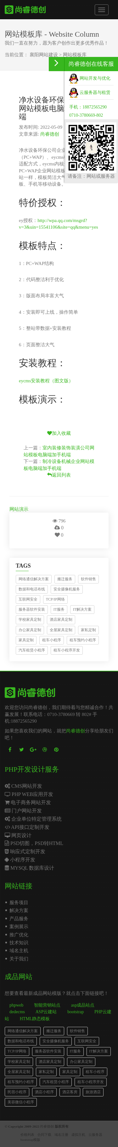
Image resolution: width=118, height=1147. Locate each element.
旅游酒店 (93, 1092)
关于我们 (18, 958)
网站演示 (18, 509)
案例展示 (18, 926)
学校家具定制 (30, 619)
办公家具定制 (30, 630)
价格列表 (27, 1135)
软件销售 (88, 579)
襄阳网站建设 (44, 54)
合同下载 (44, 1135)
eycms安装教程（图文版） (46, 380)
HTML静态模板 (35, 1018)
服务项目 (18, 902)
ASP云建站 (46, 1011)
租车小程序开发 (66, 650)
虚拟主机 (78, 1135)
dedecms (17, 1011)
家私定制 (88, 630)
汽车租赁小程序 (32, 650)
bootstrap (75, 1011)
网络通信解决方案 (34, 579)
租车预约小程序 (83, 640)
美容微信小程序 (21, 1102)
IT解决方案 (82, 609)
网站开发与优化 (89, 78)
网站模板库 (75, 54)
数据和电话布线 (32, 589)
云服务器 (95, 1135)
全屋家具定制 (61, 630)
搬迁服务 (64, 579)
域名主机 (18, 950)
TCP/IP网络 (55, 599)
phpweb (16, 1005)
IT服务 (59, 609)
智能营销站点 (47, 1005)
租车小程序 (51, 640)
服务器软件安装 (32, 609)
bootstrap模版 (30, 1140)
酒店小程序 (44, 1092)
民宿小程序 (17, 1092)
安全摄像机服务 (66, 589)
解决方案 (18, 910)
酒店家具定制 (61, 619)
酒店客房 (69, 1092)
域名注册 (61, 1135)
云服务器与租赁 (89, 92)
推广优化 (18, 934)
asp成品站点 (83, 1005)
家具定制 (26, 640)
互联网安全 (28, 599)
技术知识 (18, 942)
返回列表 (59, 475)
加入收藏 (59, 433)
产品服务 (18, 918)
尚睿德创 (49, 134)
